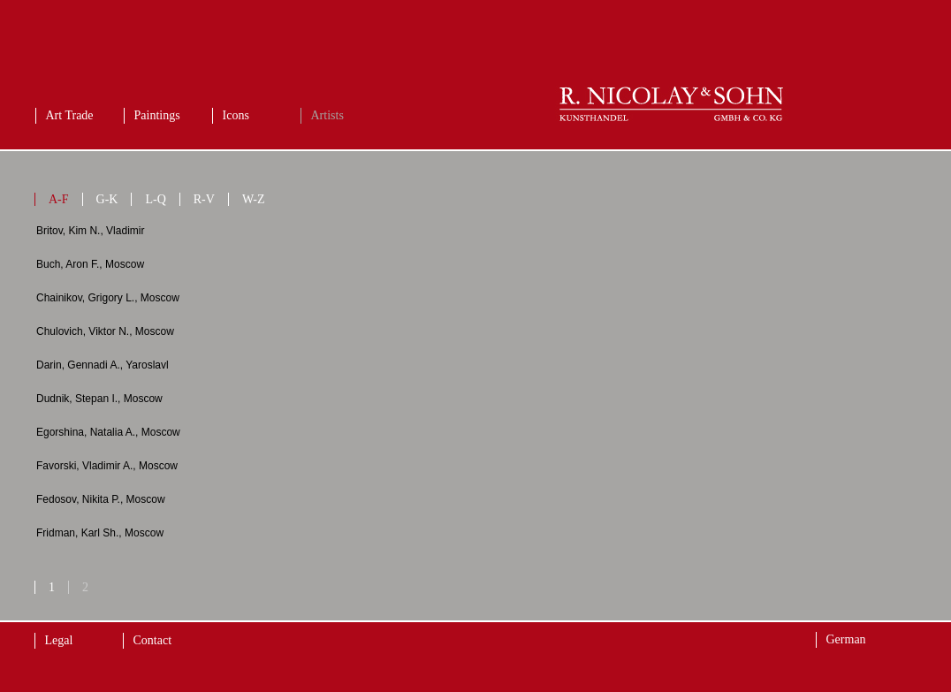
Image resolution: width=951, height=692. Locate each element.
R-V (204, 199)
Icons (236, 115)
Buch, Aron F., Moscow (90, 264)
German (846, 639)
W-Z (253, 199)
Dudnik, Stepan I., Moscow (99, 398)
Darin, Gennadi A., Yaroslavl (102, 365)
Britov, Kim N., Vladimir (90, 230)
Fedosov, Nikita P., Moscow (100, 499)
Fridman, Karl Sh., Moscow (100, 533)
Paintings (157, 115)
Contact (152, 640)
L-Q (155, 199)
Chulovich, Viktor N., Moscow (105, 331)
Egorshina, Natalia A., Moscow (108, 432)
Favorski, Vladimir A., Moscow (107, 466)
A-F (59, 199)
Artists (327, 115)
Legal (59, 640)
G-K (107, 199)
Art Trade (70, 115)
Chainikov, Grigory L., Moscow (107, 298)
